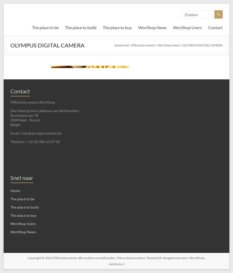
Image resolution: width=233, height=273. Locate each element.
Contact (215, 27)
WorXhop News (152, 27)
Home (15, 190)
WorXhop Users (187, 27)
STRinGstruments (143, 45)
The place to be (45, 27)
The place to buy (117, 27)
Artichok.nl (116, 264)
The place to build (80, 27)
